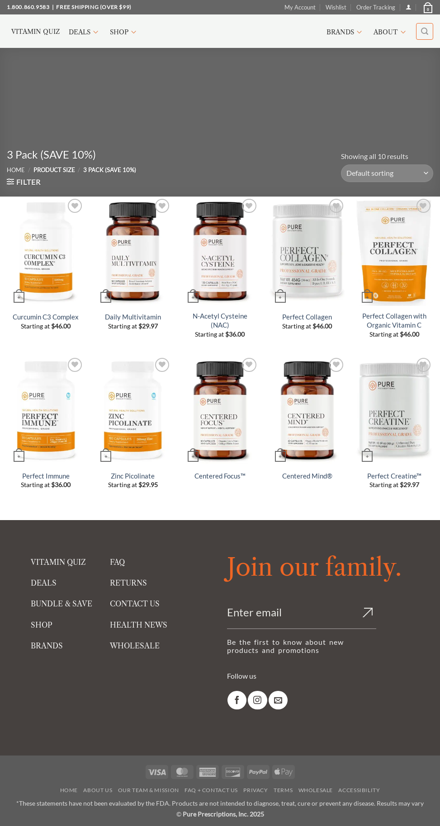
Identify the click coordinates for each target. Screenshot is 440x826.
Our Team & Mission (148, 790)
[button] (427, 7)
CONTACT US (135, 603)
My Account (300, 7)
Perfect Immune (46, 476)
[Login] (409, 7)
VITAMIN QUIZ (58, 562)
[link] (236, 700)
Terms (283, 790)
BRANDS (47, 645)
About (391, 32)
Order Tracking (375, 7)
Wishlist (336, 7)
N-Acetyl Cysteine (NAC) (220, 320)
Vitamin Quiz (35, 32)
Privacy (255, 790)
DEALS (44, 582)
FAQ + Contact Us (211, 790)
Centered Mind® (307, 476)
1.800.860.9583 (28, 7)
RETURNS (128, 582)
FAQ (117, 562)
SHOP (41, 624)
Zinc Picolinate (133, 476)
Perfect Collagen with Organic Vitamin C (394, 320)
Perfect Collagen (307, 317)
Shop (124, 32)
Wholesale (315, 790)
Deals (85, 32)
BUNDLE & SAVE (61, 603)
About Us (97, 790)
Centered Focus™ (220, 476)
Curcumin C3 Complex (46, 317)
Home (16, 170)
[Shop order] (387, 173)
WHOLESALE (135, 645)
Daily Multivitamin (133, 317)
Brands (345, 32)
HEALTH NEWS (138, 624)
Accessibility (359, 790)
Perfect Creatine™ (394, 476)
